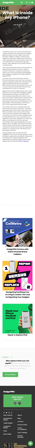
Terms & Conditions (22, 428)
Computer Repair (7, 427)
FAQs (5, 431)
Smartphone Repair (7, 419)
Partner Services (20, 436)
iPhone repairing (23, 141)
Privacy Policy (22, 425)
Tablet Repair (8, 423)
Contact (20, 421)
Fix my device (10, 374)
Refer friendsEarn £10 (17, 398)
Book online (7, 434)
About (20, 415)
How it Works (7, 415)
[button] (29, 2)
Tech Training (22, 432)
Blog (19, 418)
